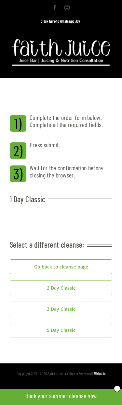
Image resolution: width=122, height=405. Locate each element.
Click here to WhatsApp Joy (60, 21)
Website (99, 373)
